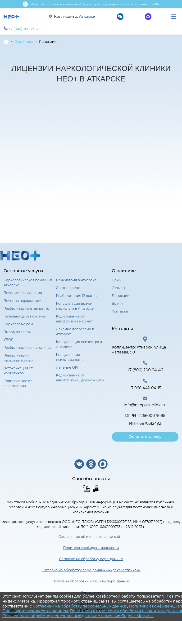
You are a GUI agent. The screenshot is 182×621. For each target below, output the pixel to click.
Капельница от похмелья (25, 316)
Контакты (120, 311)
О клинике (23, 42)
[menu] (173, 16)
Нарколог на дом (18, 324)
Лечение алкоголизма (23, 293)
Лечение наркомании (22, 301)
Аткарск (87, 16)
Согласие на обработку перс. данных (91, 559)
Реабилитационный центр (27, 308)
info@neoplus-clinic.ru (145, 405)
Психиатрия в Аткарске (76, 280)
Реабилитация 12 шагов (76, 296)
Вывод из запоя (17, 332)
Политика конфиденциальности (91, 548)
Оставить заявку (145, 436)
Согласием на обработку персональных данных (80, 606)
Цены (116, 280)
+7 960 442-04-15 (145, 388)
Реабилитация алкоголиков (28, 347)
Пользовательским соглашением (35, 611)
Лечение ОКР (67, 367)
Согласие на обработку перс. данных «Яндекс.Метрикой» (90, 570)
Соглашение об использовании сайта (91, 537)
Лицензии (121, 296)
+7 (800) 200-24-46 (22, 28)
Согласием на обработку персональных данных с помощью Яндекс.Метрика (78, 616)
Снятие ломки (68, 288)
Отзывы (118, 288)
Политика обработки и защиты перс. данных (91, 581)
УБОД (9, 340)
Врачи (117, 303)
